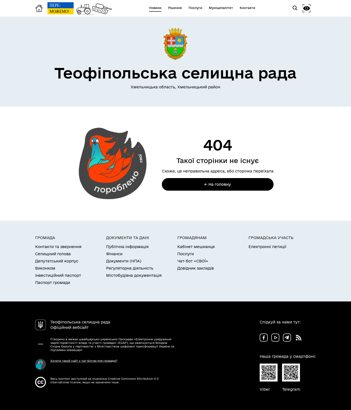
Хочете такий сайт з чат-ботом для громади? (83, 360)
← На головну (217, 184)
